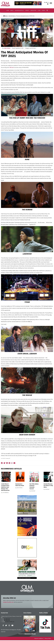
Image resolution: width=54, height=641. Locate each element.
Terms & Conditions (38, 639)
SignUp (43, 11)
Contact (27, 11)
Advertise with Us (19, 11)
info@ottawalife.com (8, 602)
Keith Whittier (7, 48)
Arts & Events (12, 16)
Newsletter (33, 11)
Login (39, 11)
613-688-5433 (7, 619)
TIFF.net (11, 68)
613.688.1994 (7, 621)
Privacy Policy (48, 639)
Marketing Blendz (30, 634)
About (11, 11)
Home (7, 11)
